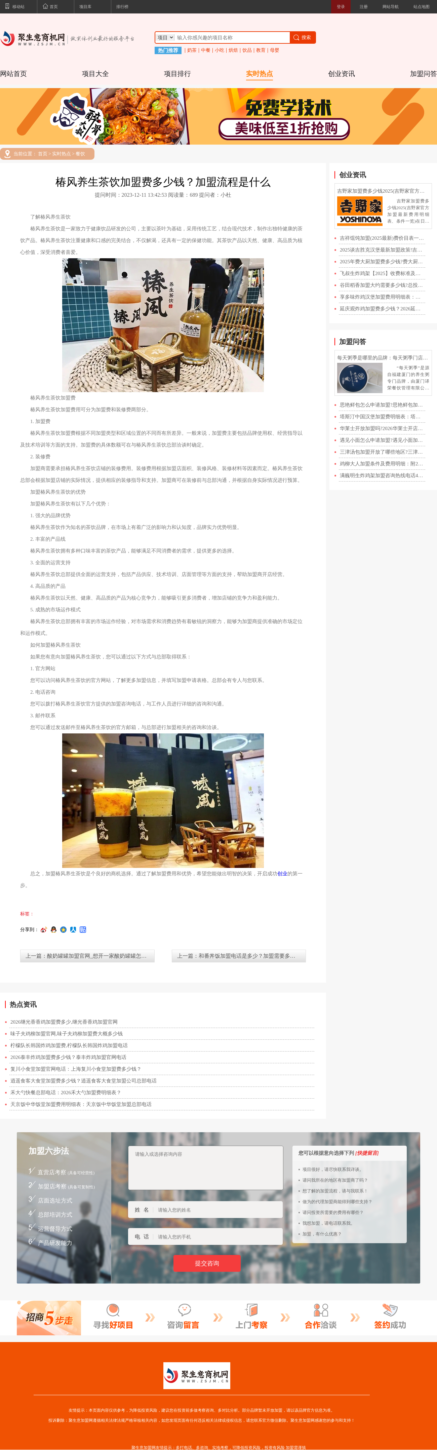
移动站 (15, 7)
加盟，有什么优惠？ (322, 1233)
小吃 (219, 50)
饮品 (247, 50)
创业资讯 (341, 73)
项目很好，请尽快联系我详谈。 (333, 1169)
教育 (261, 50)
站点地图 (421, 6)
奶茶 (192, 50)
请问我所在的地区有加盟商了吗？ (335, 1180)
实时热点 (259, 73)
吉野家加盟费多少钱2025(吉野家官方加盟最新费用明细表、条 (383, 191)
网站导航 (391, 6)
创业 (282, 873)
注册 (364, 6)
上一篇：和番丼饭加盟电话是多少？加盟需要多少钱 (239, 956)
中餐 (205, 50)
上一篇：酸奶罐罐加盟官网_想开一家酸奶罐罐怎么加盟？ (90, 956)
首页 (50, 7)
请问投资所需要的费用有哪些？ (333, 1212)
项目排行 (177, 73)
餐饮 (80, 154)
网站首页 (13, 73)
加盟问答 (423, 73)
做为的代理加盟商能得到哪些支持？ (337, 1201)
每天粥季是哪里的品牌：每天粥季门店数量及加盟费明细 (383, 357)
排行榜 (122, 6)
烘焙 (233, 50)
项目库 (85, 6)
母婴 (274, 50)
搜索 (301, 37)
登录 (341, 6)
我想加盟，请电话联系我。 (329, 1223)
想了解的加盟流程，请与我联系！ (335, 1190)
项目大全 (95, 73)
